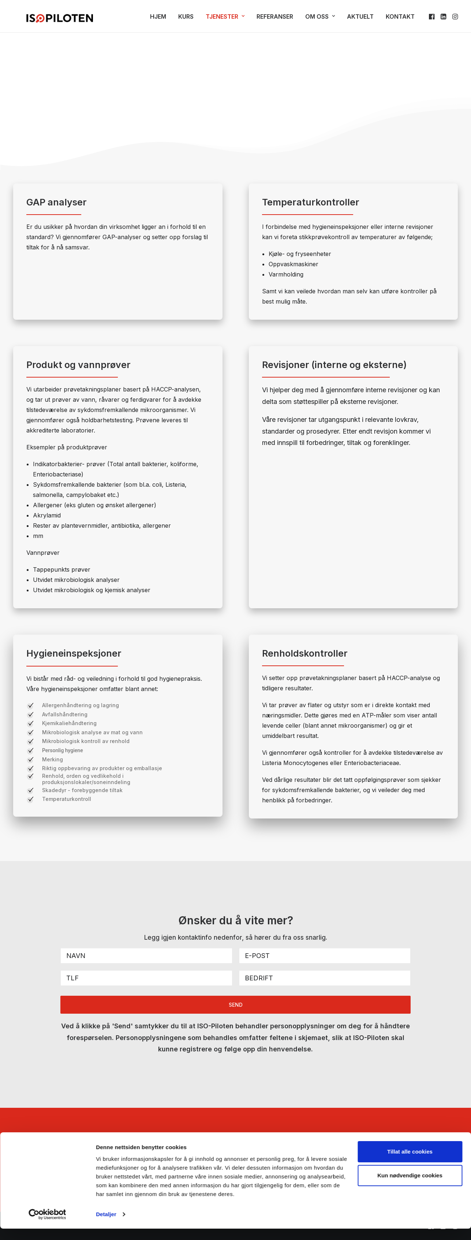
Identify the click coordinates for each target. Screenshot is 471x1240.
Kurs (186, 19)
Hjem (158, 19)
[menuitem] (158, 19)
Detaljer (106, 1225)
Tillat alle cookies (410, 1163)
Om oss (320, 19)
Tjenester (225, 19)
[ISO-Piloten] (46, 19)
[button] (432, 19)
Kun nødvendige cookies (409, 1187)
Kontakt (400, 19)
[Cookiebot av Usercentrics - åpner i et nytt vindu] (47, 1225)
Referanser (275, 19)
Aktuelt (360, 19)
